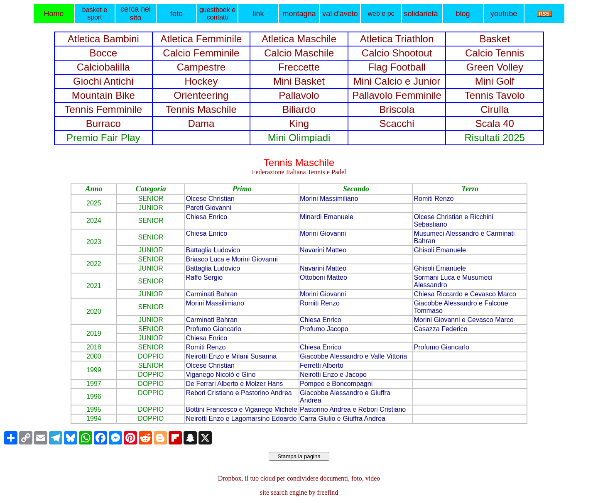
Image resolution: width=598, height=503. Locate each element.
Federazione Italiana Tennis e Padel (299, 172)
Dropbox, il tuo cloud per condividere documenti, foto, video (299, 478)
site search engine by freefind (299, 492)
